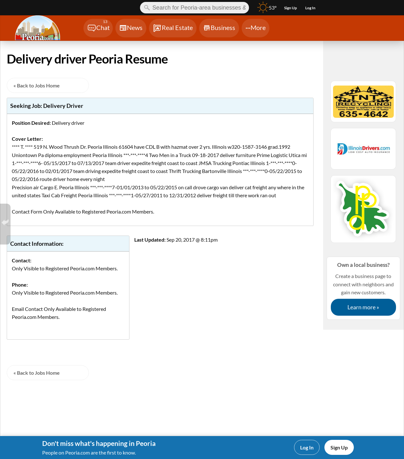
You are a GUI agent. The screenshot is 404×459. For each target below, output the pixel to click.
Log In (307, 447)
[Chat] (98, 28)
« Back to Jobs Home (36, 85)
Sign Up (339, 447)
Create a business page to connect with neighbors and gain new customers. (363, 288)
